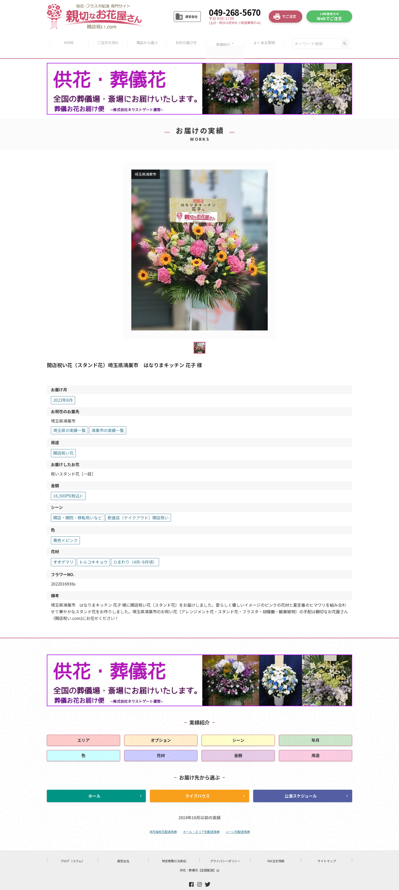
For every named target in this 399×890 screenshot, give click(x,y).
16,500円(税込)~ (68, 485)
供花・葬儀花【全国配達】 (199, 859)
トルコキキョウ (93, 551)
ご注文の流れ (106, 38)
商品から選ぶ (146, 38)
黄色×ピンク (65, 529)
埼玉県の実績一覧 (69, 419)
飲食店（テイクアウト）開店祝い (138, 507)
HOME (67, 38)
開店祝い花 (63, 442)
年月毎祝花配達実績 (163, 821)
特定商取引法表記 (174, 850)
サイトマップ (327, 850)
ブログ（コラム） (72, 850)
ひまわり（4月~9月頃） (135, 551)
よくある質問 (266, 38)
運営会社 (123, 850)
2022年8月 (63, 389)
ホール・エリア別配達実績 (201, 821)
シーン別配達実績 (238, 821)
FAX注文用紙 (275, 850)
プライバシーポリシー (225, 850)
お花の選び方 (186, 38)
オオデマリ (63, 551)
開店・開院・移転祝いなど (77, 507)
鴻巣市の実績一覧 (107, 419)
